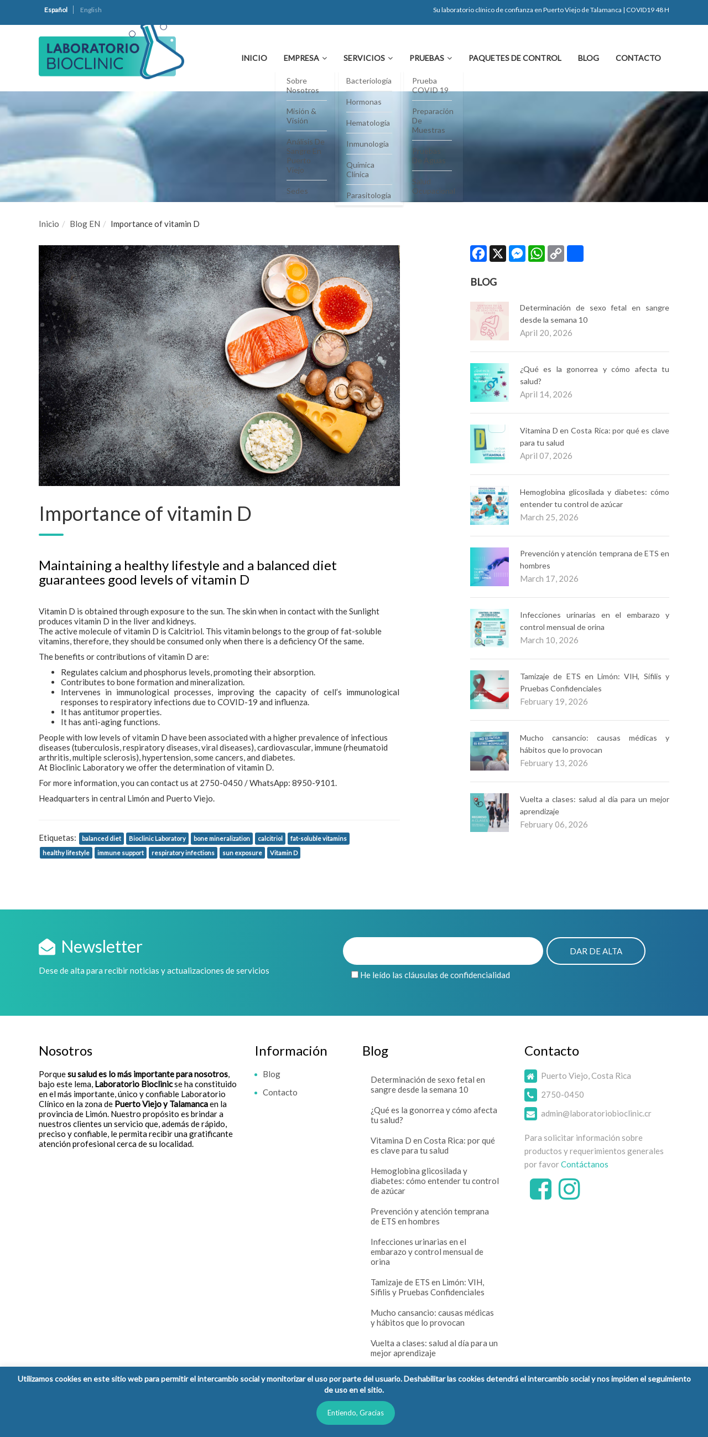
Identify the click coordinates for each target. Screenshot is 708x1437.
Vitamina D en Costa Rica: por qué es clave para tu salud (433, 1145)
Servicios (364, 58)
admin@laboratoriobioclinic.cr (596, 1113)
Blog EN (85, 224)
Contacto (638, 58)
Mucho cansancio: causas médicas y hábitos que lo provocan (432, 1317)
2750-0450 (562, 1094)
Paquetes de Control (514, 58)
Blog (588, 58)
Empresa (301, 58)
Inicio (254, 58)
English (91, 10)
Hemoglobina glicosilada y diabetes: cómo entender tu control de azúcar (435, 1181)
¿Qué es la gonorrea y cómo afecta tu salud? (434, 1115)
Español (55, 10)
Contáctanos (584, 1164)
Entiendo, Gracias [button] (355, 1412)
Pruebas (426, 58)
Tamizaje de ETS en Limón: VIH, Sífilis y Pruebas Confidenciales (428, 1287)
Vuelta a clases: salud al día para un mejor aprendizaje (434, 1348)
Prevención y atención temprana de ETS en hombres (430, 1216)
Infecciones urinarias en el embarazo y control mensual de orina (427, 1252)
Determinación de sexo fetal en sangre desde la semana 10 (428, 1084)
